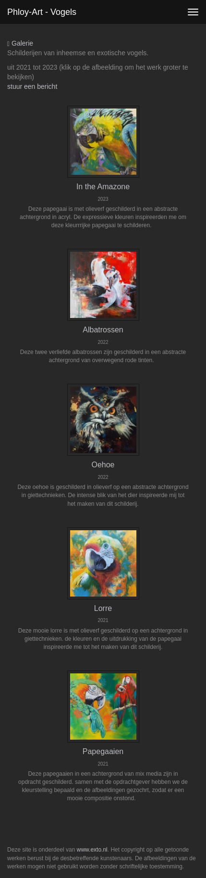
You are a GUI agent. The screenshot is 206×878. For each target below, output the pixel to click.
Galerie (20, 43)
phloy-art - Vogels (41, 12)
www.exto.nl (92, 849)
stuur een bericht (32, 86)
